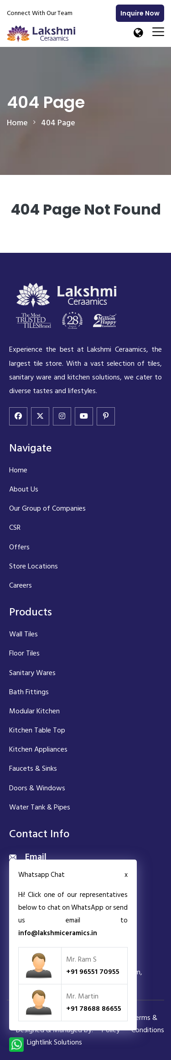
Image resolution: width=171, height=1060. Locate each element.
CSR (15, 527)
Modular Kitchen (34, 711)
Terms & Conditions (147, 1024)
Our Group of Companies (47, 508)
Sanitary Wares (32, 673)
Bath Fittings (29, 692)
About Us (23, 489)
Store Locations (33, 566)
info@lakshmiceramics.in (57, 933)
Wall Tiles (23, 634)
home (17, 122)
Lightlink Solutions (54, 1042)
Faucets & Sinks (33, 768)
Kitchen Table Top (37, 730)
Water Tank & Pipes (39, 807)
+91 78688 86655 (93, 1008)
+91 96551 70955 (92, 972)
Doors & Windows (37, 788)
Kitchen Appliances (38, 749)
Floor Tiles (24, 653)
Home (18, 470)
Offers (19, 547)
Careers (20, 585)
